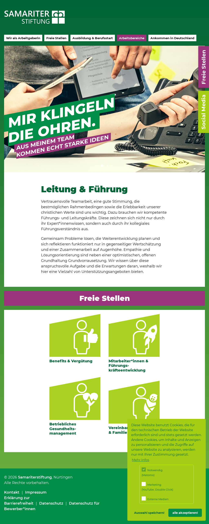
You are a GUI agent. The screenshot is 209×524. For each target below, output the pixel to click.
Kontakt (11, 492)
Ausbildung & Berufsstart (92, 38)
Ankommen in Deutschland (172, 38)
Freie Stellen (56, 38)
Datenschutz (51, 503)
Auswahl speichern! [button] (149, 513)
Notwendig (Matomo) (152, 472)
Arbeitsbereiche (131, 38)
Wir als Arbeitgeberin (23, 38)
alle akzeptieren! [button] (185, 513)
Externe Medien (155, 498)
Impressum (36, 492)
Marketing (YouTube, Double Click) (157, 486)
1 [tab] (101, 165)
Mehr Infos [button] (140, 460)
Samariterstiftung (35, 477)
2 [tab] (108, 165)
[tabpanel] (104, 109)
